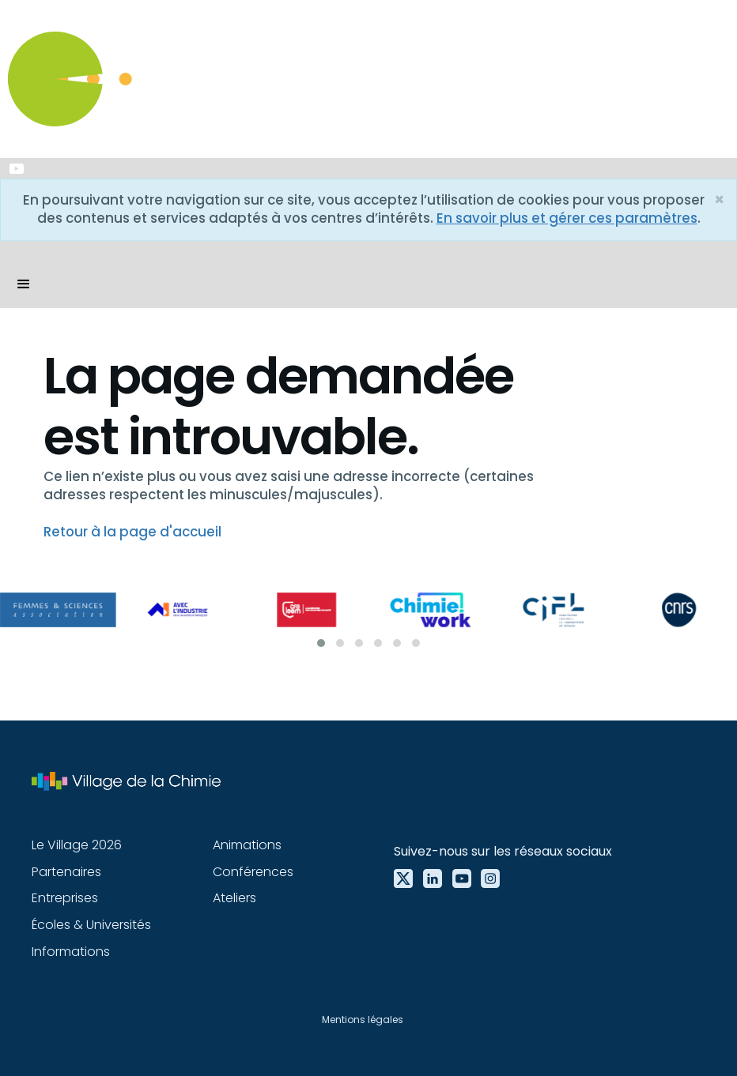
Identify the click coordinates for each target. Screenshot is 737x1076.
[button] (23, 284)
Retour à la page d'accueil (132, 531)
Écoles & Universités (91, 925)
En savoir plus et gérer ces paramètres (567, 218)
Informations (71, 951)
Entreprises (65, 898)
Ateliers (234, 898)
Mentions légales (362, 1019)
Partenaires (66, 872)
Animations (247, 845)
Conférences (253, 872)
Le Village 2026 (77, 845)
